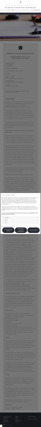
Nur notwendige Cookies (8, 230)
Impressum (12, 226)
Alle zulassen (33, 230)
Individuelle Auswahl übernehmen (21, 230)
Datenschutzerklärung (5, 226)
